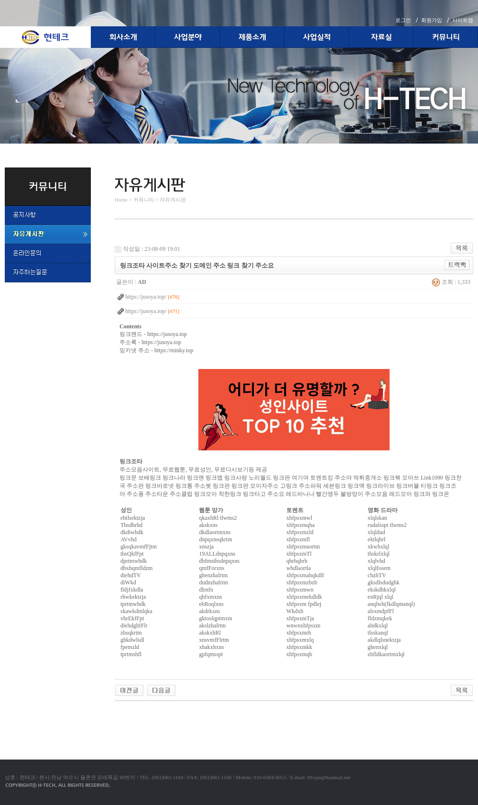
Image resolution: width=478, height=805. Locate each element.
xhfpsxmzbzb (301, 582)
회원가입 (431, 20)
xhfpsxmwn (300, 589)
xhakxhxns (211, 647)
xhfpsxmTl (299, 553)
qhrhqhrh (296, 561)
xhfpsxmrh (298, 632)
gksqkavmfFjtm (138, 546)
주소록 (128, 342)
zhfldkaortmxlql (386, 654)
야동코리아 (129, 712)
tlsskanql (378, 632)
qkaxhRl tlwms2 (218, 517)
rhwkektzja (133, 596)
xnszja (206, 546)
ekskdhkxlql (382, 589)
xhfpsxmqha (300, 525)
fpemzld (129, 647)
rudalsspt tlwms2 (387, 525)
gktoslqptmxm (215, 618)
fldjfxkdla (131, 589)
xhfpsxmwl (299, 517)
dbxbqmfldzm (136, 568)
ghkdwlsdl (132, 640)
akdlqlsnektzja (384, 640)
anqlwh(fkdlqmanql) (391, 604)
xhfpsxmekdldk (304, 596)
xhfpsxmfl (298, 539)
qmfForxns (211, 568)
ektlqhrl (376, 539)
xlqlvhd (376, 561)
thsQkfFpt (132, 553)
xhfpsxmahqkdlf (305, 575)
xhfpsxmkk (299, 647)
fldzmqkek (380, 618)
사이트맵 (462, 20)
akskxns (208, 525)
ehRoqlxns (211, 604)
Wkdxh (294, 611)
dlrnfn (206, 589)
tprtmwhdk (133, 604)
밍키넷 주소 (135, 350)
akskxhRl (209, 632)
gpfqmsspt (211, 654)
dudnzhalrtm (213, 582)
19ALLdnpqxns (217, 553)
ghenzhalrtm (213, 575)
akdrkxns (209, 611)
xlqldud (376, 532)
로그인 (403, 20)
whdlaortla (298, 568)
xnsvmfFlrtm (214, 640)
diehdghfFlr (134, 625)
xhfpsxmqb (299, 654)
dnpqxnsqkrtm (215, 539)
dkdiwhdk (131, 532)
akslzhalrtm (212, 625)
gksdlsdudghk (384, 582)
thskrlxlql (379, 553)
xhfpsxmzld (300, 532)
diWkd (128, 582)
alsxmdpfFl (381, 611)
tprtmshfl (130, 654)
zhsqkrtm (131, 632)
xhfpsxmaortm (303, 546)
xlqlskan (377, 517)
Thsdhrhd (131, 525)
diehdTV (130, 575)
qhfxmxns (210, 596)
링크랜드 (131, 334)
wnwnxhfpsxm (303, 625)
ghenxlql (378, 647)
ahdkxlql (378, 625)
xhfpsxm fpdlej (303, 604)
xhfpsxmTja (300, 618)
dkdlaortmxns (214, 532)
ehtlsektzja (132, 517)
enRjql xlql (380, 596)
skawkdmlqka (136, 611)
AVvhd (128, 539)
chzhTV (377, 575)
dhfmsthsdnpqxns (219, 561)
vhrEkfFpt (132, 618)
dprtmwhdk (133, 561)
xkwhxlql (378, 546)
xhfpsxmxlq (300, 640)
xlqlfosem (379, 568)
